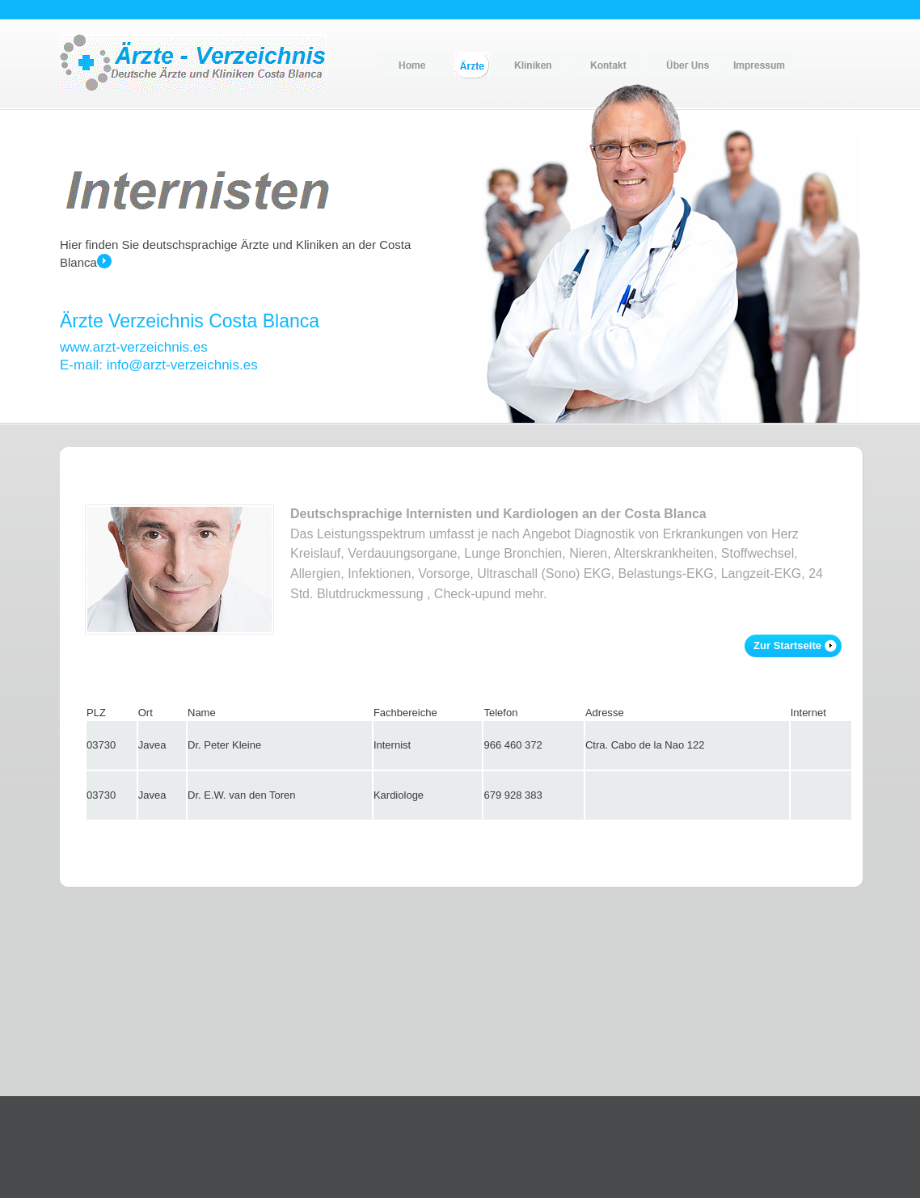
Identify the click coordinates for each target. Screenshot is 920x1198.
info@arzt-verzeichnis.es (182, 365)
